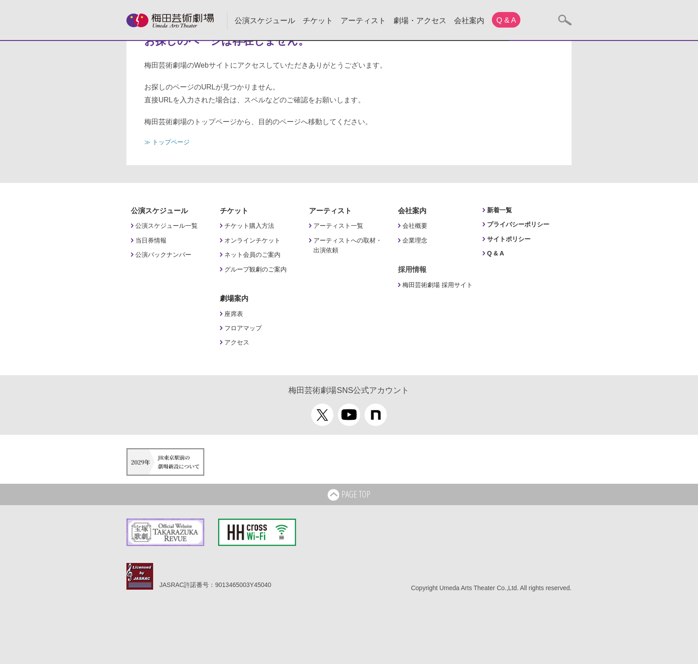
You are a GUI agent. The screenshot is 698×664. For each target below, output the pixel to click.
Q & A (506, 20)
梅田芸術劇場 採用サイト (437, 284)
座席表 (233, 313)
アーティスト (363, 20)
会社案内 (469, 20)
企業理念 (414, 240)
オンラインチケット (252, 240)
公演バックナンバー (163, 254)
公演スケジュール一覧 (166, 225)
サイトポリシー (509, 239)
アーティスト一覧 (338, 225)
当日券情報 (150, 240)
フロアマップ (243, 328)
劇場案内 (234, 298)
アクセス (236, 342)
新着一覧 (499, 210)
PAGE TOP (349, 495)
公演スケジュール (265, 20)
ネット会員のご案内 (252, 254)
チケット (318, 20)
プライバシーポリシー (518, 224)
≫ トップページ (167, 142)
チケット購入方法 (249, 225)
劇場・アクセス (420, 20)
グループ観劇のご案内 (255, 269)
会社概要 (414, 225)
